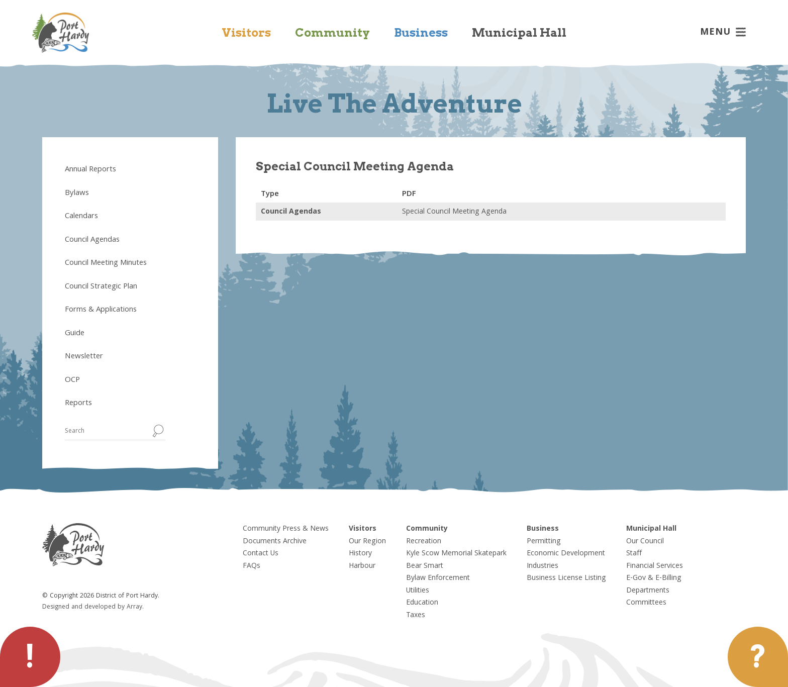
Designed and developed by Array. (93, 607)
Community (332, 33)
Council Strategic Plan (101, 286)
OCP (72, 380)
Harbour (362, 566)
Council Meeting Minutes (106, 263)
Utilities (417, 591)
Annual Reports (90, 169)
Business (421, 33)
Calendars (81, 216)
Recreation (423, 542)
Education (422, 603)
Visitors (246, 33)
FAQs (251, 566)
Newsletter (84, 356)
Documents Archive (275, 542)
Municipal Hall (519, 33)
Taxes (415, 616)
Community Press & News (286, 529)
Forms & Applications (101, 310)
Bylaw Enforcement (438, 578)
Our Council (645, 542)
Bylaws (77, 193)
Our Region (367, 542)
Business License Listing (566, 578)
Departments (647, 591)
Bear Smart (424, 566)
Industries (542, 566)
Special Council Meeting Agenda (454, 212)
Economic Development (566, 554)
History (360, 554)
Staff (634, 554)
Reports (78, 403)
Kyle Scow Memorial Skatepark (456, 554)
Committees (646, 603)
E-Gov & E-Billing (653, 578)
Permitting (544, 542)
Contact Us (260, 554)
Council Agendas (92, 240)
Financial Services (654, 566)
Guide (74, 333)
